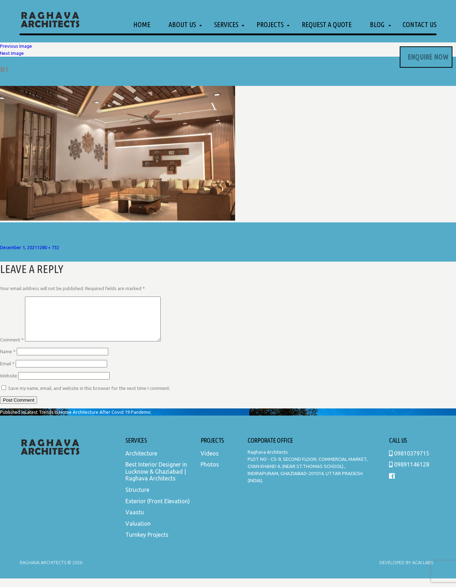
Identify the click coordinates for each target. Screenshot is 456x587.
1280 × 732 (48, 247)
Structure (137, 498)
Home (141, 24)
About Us (182, 24)
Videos (210, 462)
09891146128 (409, 473)
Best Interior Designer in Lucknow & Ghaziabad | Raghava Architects (156, 480)
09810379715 (409, 462)
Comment (12, 348)
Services (226, 24)
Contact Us (419, 24)
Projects (270, 24)
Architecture (141, 462)
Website (8, 384)
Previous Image (16, 45)
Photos (210, 473)
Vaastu (134, 521)
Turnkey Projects (147, 543)
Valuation (138, 532)
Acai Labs (422, 570)
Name (8, 359)
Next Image (12, 53)
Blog (377, 24)
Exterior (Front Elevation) (157, 509)
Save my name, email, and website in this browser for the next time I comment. (89, 396)
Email (7, 372)
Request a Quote (327, 24)
